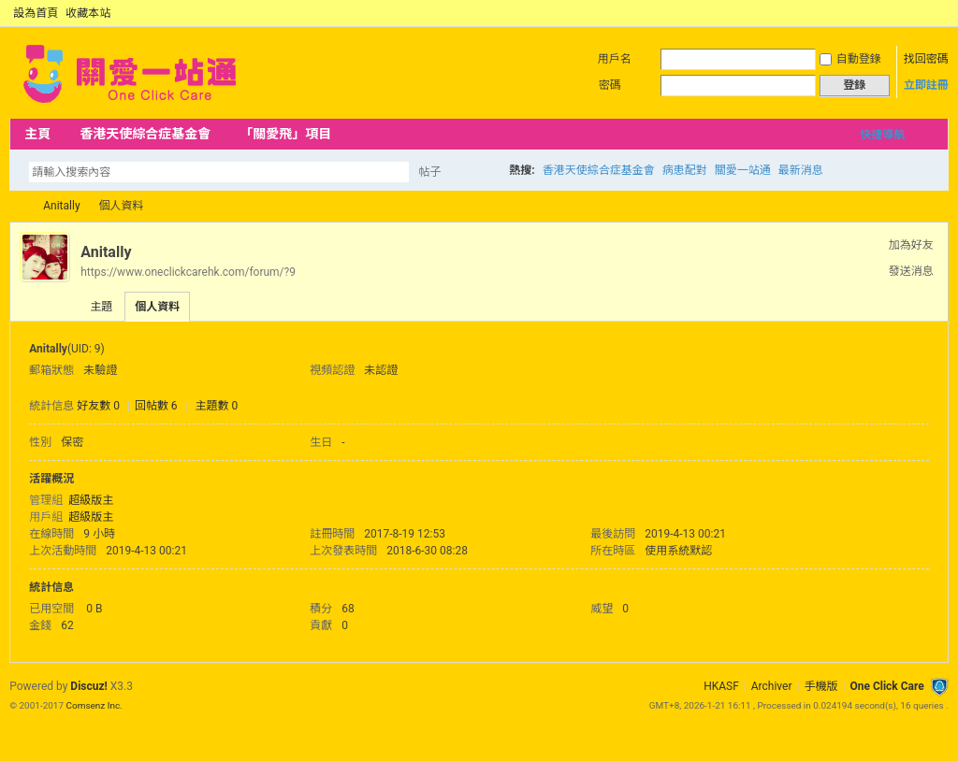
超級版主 (90, 500)
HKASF (721, 686)
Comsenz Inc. (94, 705)
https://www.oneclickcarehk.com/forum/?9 (188, 272)
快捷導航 (882, 134)
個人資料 (157, 306)
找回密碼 (926, 58)
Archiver (771, 686)
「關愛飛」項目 (285, 133)
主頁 (37, 133)
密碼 (610, 85)
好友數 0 (98, 405)
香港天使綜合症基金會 (145, 133)
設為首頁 (35, 13)
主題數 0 (217, 405)
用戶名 (614, 58)
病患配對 (684, 170)
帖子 (429, 172)
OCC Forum (16, 206)
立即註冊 (926, 85)
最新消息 (800, 170)
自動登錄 (850, 58)
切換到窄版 (938, 13)
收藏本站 (87, 13)
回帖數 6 (156, 405)
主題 (101, 306)
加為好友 (911, 244)
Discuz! (88, 686)
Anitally (61, 205)
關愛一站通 (743, 170)
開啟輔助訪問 (922, 13)
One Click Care (886, 686)
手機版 (820, 686)
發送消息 (911, 271)
